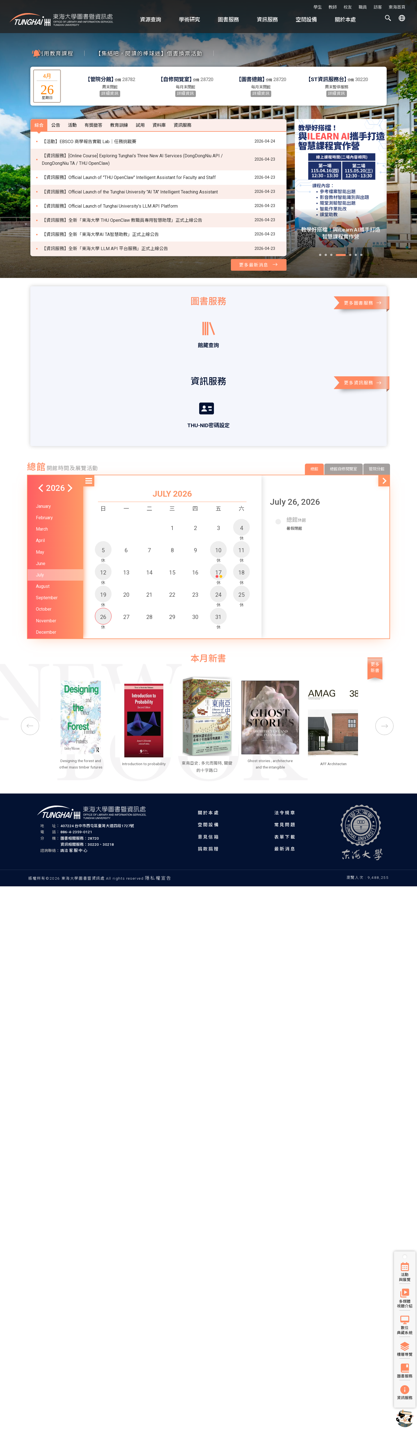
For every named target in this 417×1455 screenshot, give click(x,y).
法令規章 (285, 812)
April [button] (40, 521)
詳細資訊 (110, 93)
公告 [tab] (55, 107)
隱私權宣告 (158, 877)
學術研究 (189, 19)
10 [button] (218, 533)
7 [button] (149, 531)
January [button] (43, 487)
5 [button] (103, 533)
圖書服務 (228, 19)
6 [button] (126, 531)
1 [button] (172, 509)
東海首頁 (397, 7)
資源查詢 (150, 19)
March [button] (42, 510)
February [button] (44, 499)
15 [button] (172, 553)
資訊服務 (267, 19)
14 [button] (149, 553)
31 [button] (218, 599)
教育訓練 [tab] (119, 107)
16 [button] (195, 553)
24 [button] (218, 577)
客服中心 (78, 850)
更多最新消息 (258, 264)
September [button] (47, 579)
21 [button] (149, 576)
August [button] (43, 567)
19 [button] (103, 577)
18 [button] (241, 555)
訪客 (378, 7)
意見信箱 (208, 836)
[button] (388, 19)
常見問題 (285, 824)
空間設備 (306, 19)
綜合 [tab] (38, 107)
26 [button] (103, 599)
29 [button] (172, 598)
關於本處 (345, 19)
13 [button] (126, 553)
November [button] (46, 602)
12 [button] (103, 555)
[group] (341, 183)
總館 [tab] (314, 450)
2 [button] (195, 509)
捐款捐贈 (208, 848)
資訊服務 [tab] (182, 107)
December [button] (46, 613)
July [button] (40, 556)
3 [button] (218, 509)
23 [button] (195, 576)
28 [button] (149, 598)
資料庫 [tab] (159, 107)
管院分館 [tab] (376, 450)
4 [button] (241, 510)
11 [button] (241, 533)
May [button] (40, 533)
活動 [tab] (72, 107)
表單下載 (285, 836)
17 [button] (218, 555)
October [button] (43, 590)
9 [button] (195, 531)
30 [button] (195, 598)
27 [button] (126, 598)
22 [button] (172, 576)
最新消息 (285, 848)
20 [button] (126, 576)
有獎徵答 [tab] (93, 107)
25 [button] (241, 577)
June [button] (40, 544)
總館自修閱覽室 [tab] (343, 450)
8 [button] (172, 531)
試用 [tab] (140, 107)
